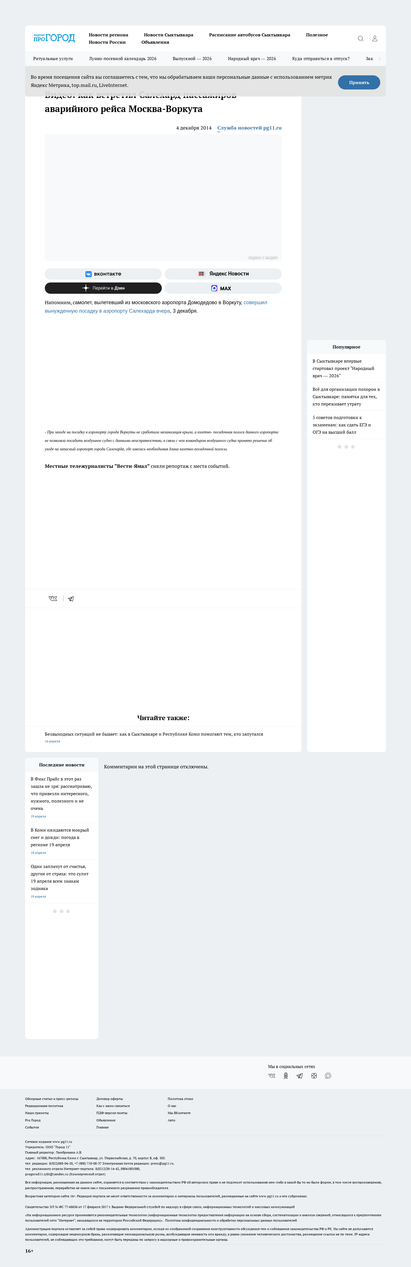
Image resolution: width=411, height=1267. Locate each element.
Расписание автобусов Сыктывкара (249, 35)
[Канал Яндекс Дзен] (103, 288)
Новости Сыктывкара (168, 35)
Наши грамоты (37, 1113)
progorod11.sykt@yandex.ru (46, 1174)
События (32, 1127)
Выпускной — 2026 (192, 58)
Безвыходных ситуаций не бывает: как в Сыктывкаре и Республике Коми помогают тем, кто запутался (163, 738)
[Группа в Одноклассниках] (286, 1075)
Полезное (317, 35)
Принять (359, 82)
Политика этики (180, 1099)
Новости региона (108, 35)
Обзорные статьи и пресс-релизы (51, 1099)
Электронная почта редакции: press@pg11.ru (138, 1163)
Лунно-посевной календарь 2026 (122, 58)
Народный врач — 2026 (252, 58)
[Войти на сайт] (374, 38)
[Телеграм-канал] (300, 1075)
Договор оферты (109, 1099)
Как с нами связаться (113, 1106)
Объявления (155, 42)
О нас (172, 1106)
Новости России (107, 42)
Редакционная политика (44, 1106)
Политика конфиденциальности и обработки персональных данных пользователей (231, 1220)
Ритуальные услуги (53, 58)
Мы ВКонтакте (179, 1113)
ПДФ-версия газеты (111, 1113)
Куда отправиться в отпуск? (321, 58)
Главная (102, 1127)
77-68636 (71, 1207)
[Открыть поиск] (360, 38)
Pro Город (33, 1120)
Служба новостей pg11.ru (249, 127)
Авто (171, 1120)
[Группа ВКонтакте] (103, 274)
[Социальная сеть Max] (223, 288)
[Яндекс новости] (223, 274)
